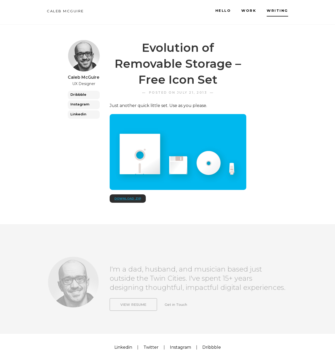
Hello (223, 10)
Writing (277, 10)
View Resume (133, 305)
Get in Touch (176, 305)
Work (248, 10)
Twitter (151, 347)
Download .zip (127, 198)
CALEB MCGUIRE (65, 11)
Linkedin (78, 114)
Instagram (80, 104)
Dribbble (78, 94)
